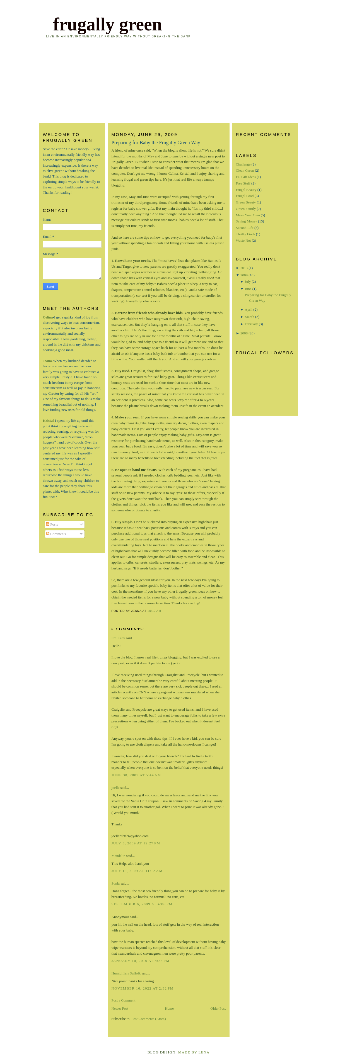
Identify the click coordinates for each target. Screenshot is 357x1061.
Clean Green (245, 170)
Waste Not (243, 240)
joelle (116, 787)
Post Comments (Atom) (148, 1019)
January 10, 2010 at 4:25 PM (141, 961)
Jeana (47, 361)
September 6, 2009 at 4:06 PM (142, 904)
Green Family (246, 209)
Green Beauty (246, 202)
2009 (244, 275)
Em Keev (118, 638)
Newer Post (120, 1008)
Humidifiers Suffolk (126, 973)
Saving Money (246, 221)
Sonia (116, 883)
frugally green (107, 24)
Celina (48, 317)
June (248, 289)
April (248, 309)
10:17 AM (154, 610)
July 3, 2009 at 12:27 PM (136, 843)
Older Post (218, 1008)
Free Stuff (243, 183)
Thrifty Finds (245, 234)
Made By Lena (194, 1052)
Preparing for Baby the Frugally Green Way (156, 142)
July (248, 281)
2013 (244, 268)
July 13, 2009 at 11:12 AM (137, 871)
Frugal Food (245, 196)
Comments (56, 534)
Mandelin (119, 856)
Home (169, 1008)
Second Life (245, 228)
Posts (52, 524)
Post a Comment (124, 1000)
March (249, 317)
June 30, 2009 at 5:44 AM (136, 775)
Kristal (48, 420)
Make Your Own (248, 215)
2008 (244, 333)
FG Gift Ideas (246, 177)
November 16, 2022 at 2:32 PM (143, 988)
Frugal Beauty (246, 190)
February (251, 324)
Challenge (243, 164)
